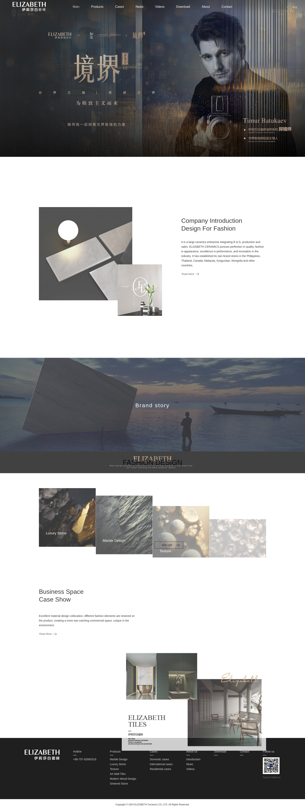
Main (76, 6)
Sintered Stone (119, 783)
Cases (119, 6)
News (139, 6)
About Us (192, 751)
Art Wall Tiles (118, 773)
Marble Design (118, 759)
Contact (227, 6)
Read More (188, 304)
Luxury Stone (118, 764)
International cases (161, 764)
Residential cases (160, 769)
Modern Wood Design (123, 778)
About (206, 6)
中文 (295, 7)
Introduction (193, 759)
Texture (114, 769)
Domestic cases (159, 759)
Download (183, 6)
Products (97, 6)
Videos (160, 6)
